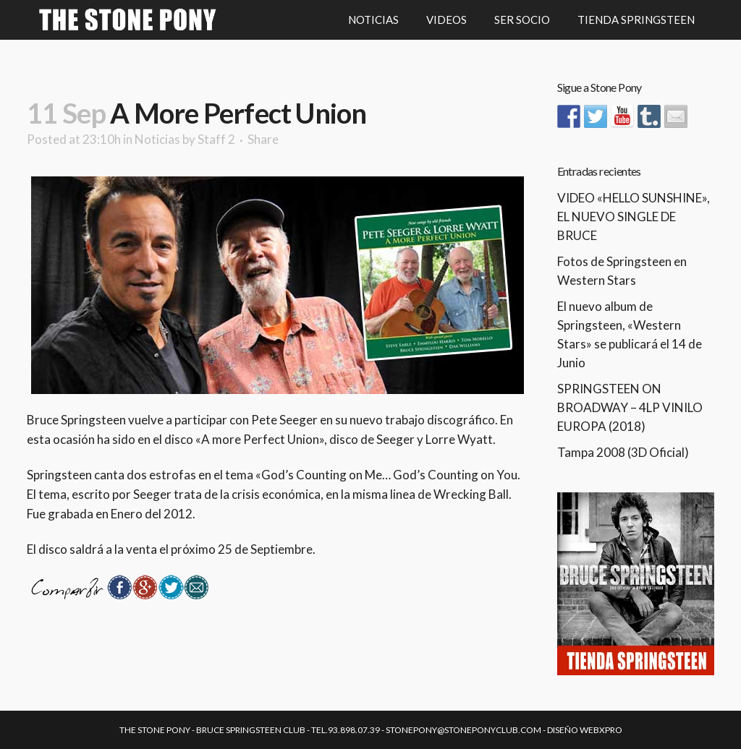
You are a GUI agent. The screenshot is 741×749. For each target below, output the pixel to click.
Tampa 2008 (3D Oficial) (623, 452)
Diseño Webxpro (584, 729)
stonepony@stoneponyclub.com (463, 729)
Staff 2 (216, 139)
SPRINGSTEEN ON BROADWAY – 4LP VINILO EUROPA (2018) (630, 407)
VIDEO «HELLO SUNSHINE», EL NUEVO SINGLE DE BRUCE (633, 216)
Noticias (157, 139)
